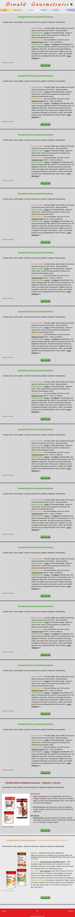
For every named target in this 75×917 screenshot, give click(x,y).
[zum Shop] (45, 65)
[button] (71, 4)
